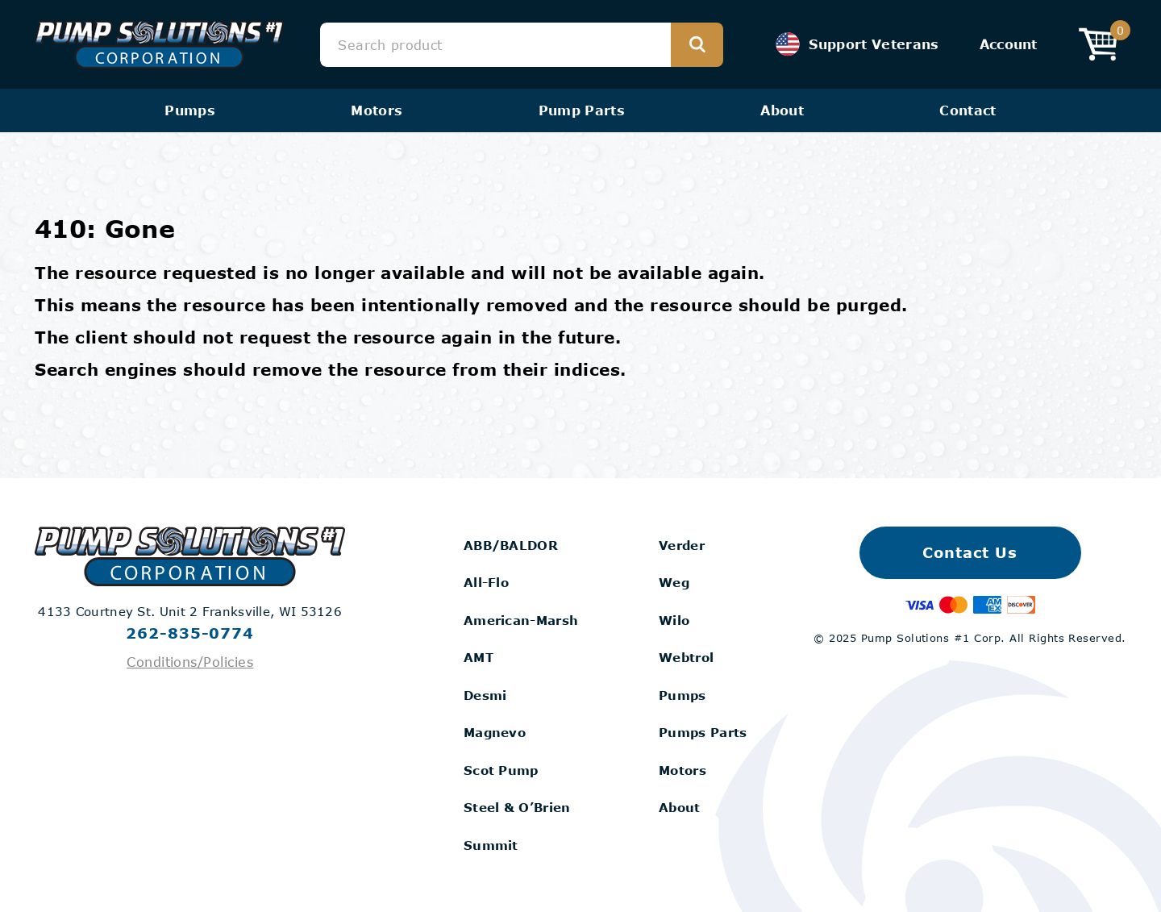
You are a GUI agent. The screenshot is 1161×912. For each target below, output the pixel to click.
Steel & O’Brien (517, 807)
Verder (682, 545)
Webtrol (686, 657)
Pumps (189, 110)
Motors (376, 110)
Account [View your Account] (1009, 44)
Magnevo (495, 732)
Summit (491, 845)
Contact (967, 110)
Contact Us (969, 552)
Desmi (485, 695)
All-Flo (486, 582)
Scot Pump (501, 770)
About (782, 110)
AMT (478, 657)
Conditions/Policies (190, 661)
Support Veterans (857, 44)
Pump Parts (582, 110)
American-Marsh (521, 620)
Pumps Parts (703, 732)
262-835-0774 (190, 633)
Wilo (674, 620)
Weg (674, 582)
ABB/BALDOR (511, 545)
